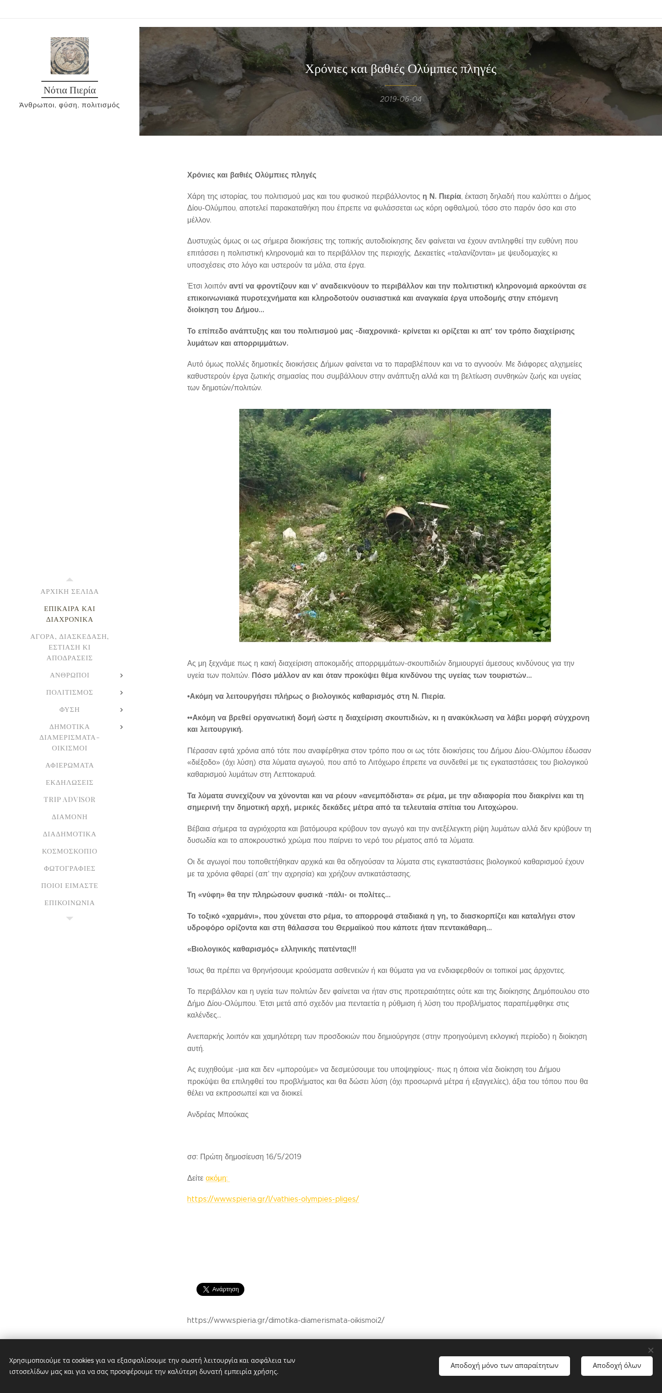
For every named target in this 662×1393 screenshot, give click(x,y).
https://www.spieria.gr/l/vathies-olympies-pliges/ (273, 1199)
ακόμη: (217, 1178)
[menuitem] (70, 591)
